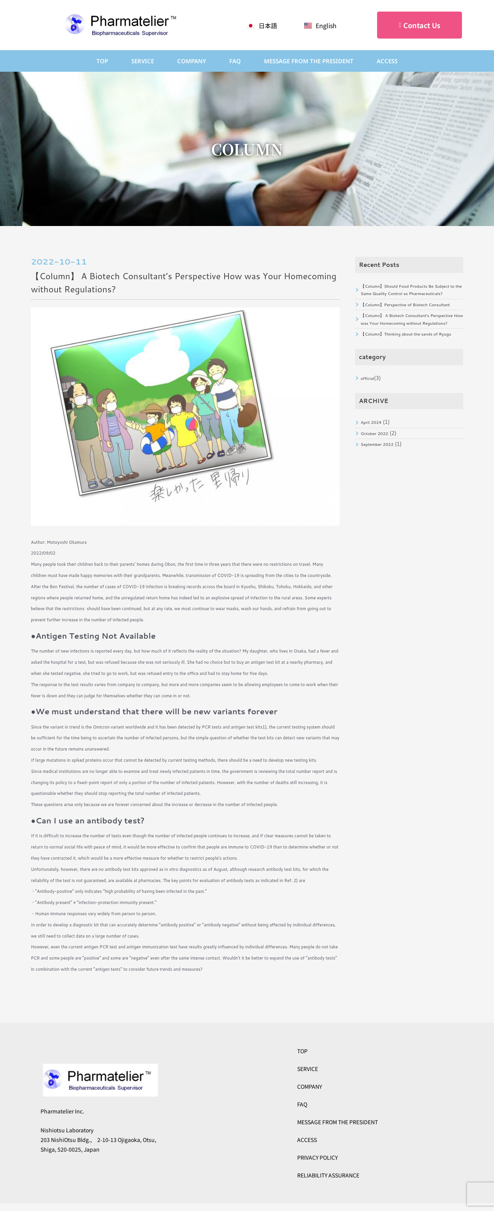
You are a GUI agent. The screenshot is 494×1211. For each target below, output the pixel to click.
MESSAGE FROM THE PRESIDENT (337, 1122)
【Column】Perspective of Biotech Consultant (401, 322)
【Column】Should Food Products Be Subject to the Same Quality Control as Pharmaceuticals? (406, 295)
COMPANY (191, 61)
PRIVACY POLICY (317, 1157)
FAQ (235, 61)
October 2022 (377, 485)
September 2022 (380, 498)
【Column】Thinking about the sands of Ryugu (407, 375)
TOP (102, 61)
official (369, 425)
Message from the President (309, 61)
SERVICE (142, 61)
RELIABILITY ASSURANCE (328, 1175)
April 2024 (373, 472)
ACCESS (387, 61)
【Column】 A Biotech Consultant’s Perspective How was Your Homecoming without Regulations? (408, 348)
